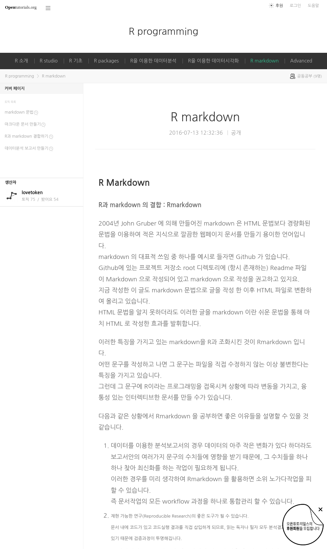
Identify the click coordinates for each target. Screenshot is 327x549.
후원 (279, 6)
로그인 (295, 6)
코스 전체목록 (48, 8)
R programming (163, 31)
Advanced (301, 60)
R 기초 (75, 60)
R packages (106, 60)
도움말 (313, 6)
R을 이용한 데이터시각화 (213, 60)
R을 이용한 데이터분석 (153, 60)
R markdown (264, 60)
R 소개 (21, 60)
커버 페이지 (15, 89)
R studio (49, 60)
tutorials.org (21, 7)
